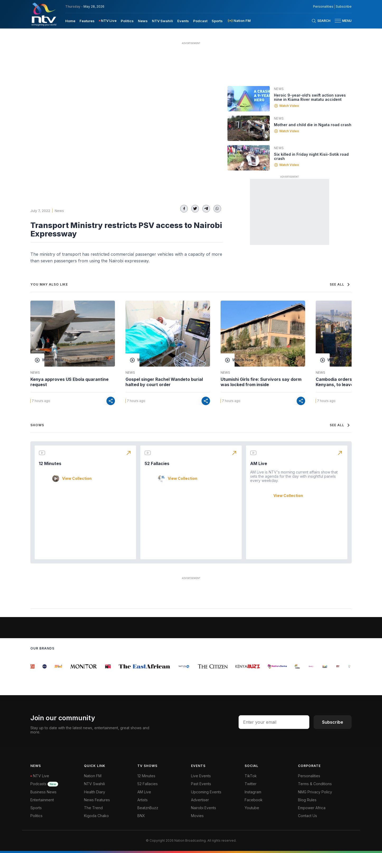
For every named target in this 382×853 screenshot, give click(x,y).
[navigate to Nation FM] (239, 20)
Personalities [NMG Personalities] (323, 6)
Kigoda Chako (96, 815)
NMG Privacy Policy (315, 792)
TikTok (251, 776)
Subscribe (332, 722)
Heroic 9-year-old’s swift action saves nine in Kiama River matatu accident (310, 97)
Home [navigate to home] (70, 21)
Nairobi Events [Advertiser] (203, 807)
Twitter (251, 783)
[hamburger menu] (338, 21)
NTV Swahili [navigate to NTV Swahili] (162, 21)
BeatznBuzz (147, 807)
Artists (142, 800)
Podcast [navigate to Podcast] (200, 21)
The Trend (93, 807)
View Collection (77, 478)
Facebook (254, 800)
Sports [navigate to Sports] (217, 21)
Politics (36, 815)
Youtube (252, 807)
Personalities (309, 776)
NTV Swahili (94, 783)
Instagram (253, 792)
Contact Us (307, 815)
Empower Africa (311, 807)
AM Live (258, 463)
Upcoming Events (206, 792)
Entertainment (42, 800)
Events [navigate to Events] (183, 21)
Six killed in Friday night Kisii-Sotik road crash (311, 156)
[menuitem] (70, 20)
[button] (341, 21)
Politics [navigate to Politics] (127, 21)
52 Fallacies (157, 463)
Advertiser (200, 800)
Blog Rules (307, 800)
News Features (97, 800)
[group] (33, 666)
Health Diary (94, 792)
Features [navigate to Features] (87, 21)
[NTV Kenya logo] (43, 14)
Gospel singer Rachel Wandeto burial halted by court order (164, 382)
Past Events (201, 783)
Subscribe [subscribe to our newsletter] (344, 6)
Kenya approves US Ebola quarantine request (69, 382)
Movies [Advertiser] (197, 815)
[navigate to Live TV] (108, 21)
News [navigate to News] (143, 21)
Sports (36, 807)
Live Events (201, 776)
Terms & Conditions (315, 783)
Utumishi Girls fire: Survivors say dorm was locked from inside (261, 382)
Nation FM (92, 776)
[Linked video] (248, 98)
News (59, 210)
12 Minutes (50, 463)
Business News (43, 792)
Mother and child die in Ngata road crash (312, 124)
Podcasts (44, 783)
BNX (141, 815)
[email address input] (274, 722)
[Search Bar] (320, 20)
